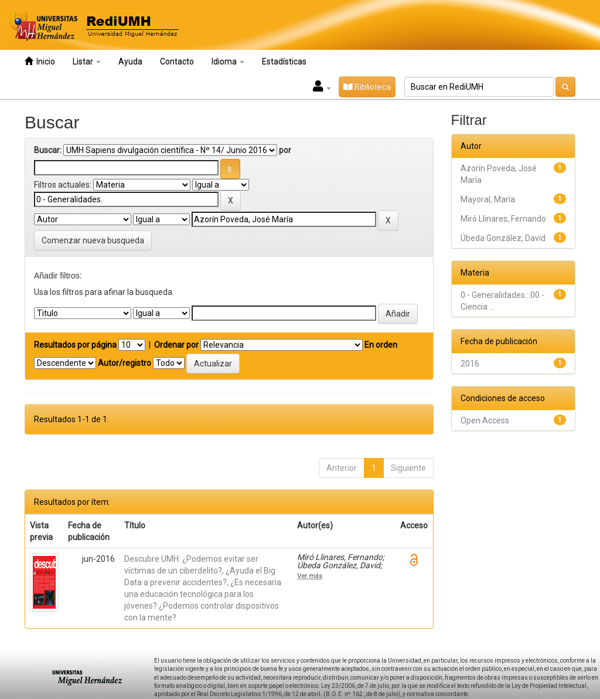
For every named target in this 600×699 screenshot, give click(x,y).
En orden (380, 345)
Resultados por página (75, 345)
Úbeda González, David (503, 238)
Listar (87, 61)
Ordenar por (176, 345)
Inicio (40, 61)
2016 (470, 363)
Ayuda (130, 61)
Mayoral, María (488, 199)
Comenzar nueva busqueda (93, 240)
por (285, 150)
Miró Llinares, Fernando (503, 218)
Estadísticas (284, 61)
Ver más (309, 576)
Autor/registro (124, 363)
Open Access (485, 420)
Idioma (228, 61)
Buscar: (48, 150)
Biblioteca (367, 86)
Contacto (177, 61)
